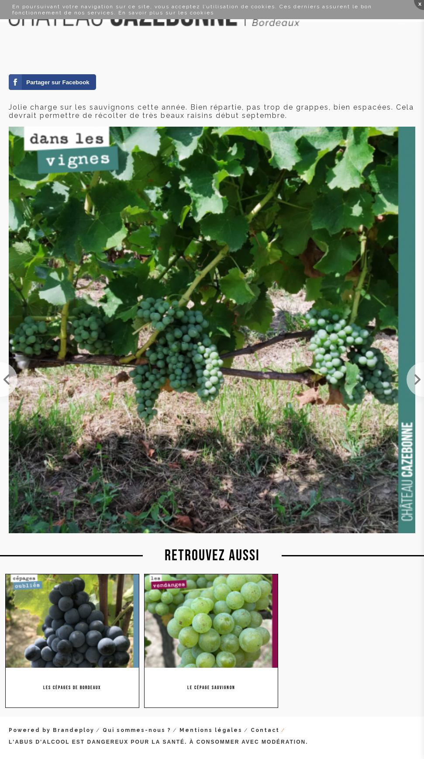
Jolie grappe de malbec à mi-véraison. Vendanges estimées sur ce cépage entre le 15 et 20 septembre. (8, 379)
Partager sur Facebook (57, 82)
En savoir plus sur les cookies (166, 13)
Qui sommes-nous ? (137, 730)
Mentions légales (210, 730)
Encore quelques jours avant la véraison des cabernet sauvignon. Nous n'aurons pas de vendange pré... (415, 379)
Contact (265, 730)
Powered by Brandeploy (51, 730)
